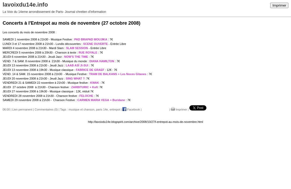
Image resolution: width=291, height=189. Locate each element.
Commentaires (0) (46, 109)
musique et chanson (81, 109)
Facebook (131, 109)
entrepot (115, 109)
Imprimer (279, 5)
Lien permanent (22, 109)
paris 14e (102, 109)
